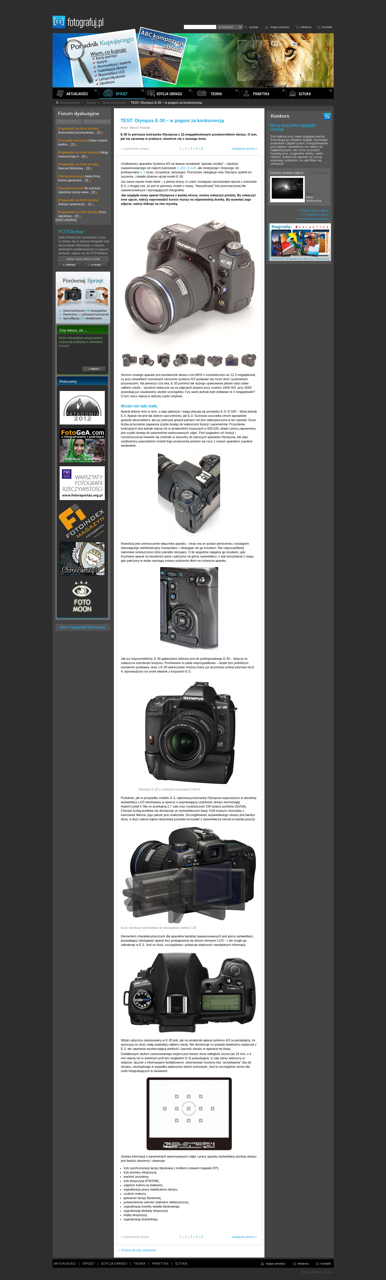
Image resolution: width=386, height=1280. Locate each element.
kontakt (327, 27)
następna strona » (244, 148)
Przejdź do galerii (315, 214)
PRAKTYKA (160, 1263)
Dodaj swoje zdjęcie (313, 210)
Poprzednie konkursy (313, 218)
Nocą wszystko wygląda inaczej (293, 127)
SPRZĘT (88, 1263)
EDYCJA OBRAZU (114, 1263)
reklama (305, 27)
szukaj (253, 27)
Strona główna (67, 102)
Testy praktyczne (114, 102)
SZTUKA (181, 1263)
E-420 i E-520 (186, 168)
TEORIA (139, 1263)
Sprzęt (91, 102)
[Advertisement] (299, 356)
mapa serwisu (279, 27)
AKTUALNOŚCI (65, 1263)
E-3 (142, 172)
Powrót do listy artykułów (137, 1250)
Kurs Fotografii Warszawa (82, 627)
